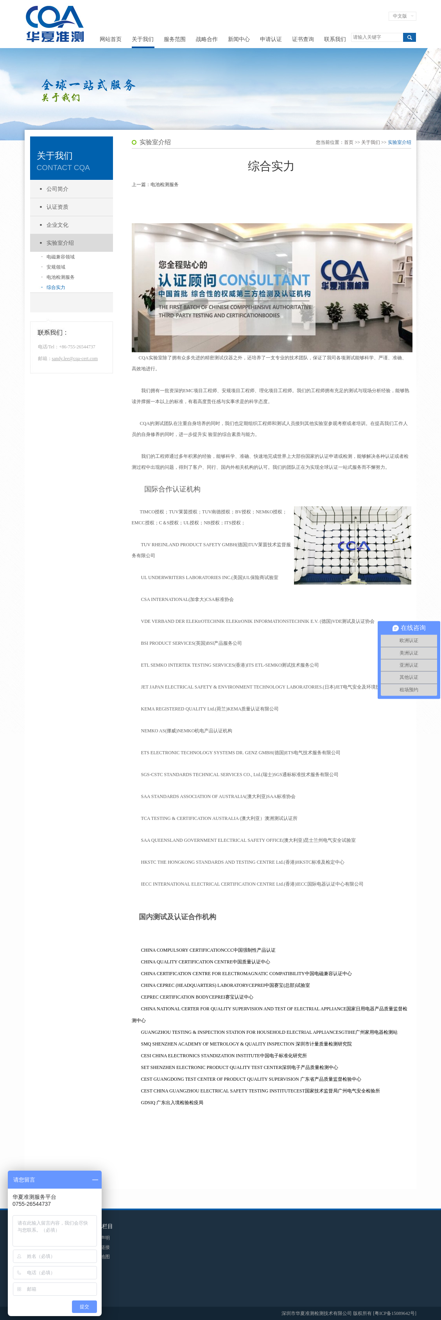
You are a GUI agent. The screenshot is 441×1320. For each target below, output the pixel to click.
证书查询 (303, 39)
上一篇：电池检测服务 (155, 184)
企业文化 (57, 225)
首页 (348, 142)
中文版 (400, 16)
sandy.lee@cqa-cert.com (75, 358)
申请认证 (271, 39)
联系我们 (335, 39)
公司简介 (57, 189)
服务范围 (175, 39)
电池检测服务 (61, 277)
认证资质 (57, 207)
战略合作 (207, 39)
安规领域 (56, 267)
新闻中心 (239, 39)
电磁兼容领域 (61, 257)
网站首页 (111, 39)
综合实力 (56, 287)
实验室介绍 (60, 243)
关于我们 (143, 39)
